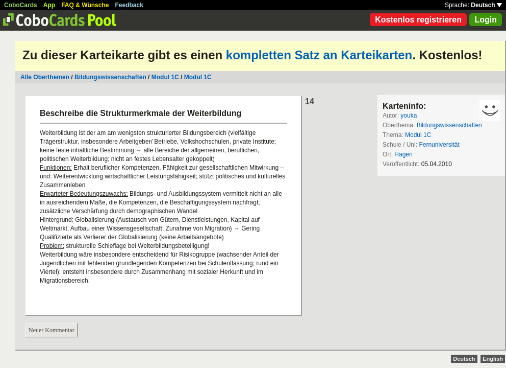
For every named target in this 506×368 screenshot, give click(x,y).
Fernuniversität (439, 144)
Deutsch (486, 5)
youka (408, 115)
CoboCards (20, 5)
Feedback (129, 5)
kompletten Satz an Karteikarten (319, 55)
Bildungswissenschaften (110, 77)
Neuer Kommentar (51, 330)
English (493, 359)
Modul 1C (165, 77)
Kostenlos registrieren (418, 19)
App (49, 5)
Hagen (403, 154)
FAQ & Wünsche (85, 5)
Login (485, 19)
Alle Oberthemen (44, 77)
